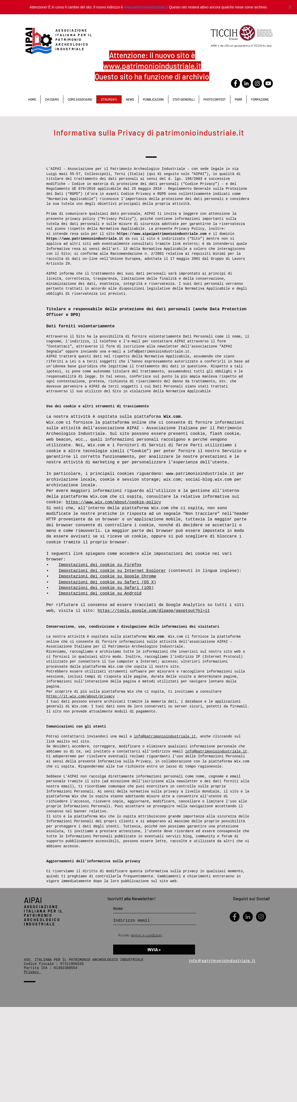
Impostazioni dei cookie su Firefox (99, 565)
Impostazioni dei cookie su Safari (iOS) (106, 588)
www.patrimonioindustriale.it (146, 7)
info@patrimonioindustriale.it (158, 352)
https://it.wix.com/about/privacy (80, 696)
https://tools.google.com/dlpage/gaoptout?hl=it (154, 611)
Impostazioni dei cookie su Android (99, 593)
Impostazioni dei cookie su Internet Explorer (112, 571)
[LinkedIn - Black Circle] (246, 83)
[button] (183, 99)
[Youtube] (268, 83)
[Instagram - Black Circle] (261, 917)
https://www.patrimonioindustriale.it (84, 239)
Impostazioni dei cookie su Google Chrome (107, 576)
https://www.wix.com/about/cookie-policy (113, 502)
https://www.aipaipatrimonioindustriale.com (161, 234)
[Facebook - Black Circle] (235, 83)
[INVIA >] (154, 950)
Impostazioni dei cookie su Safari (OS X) (107, 582)
